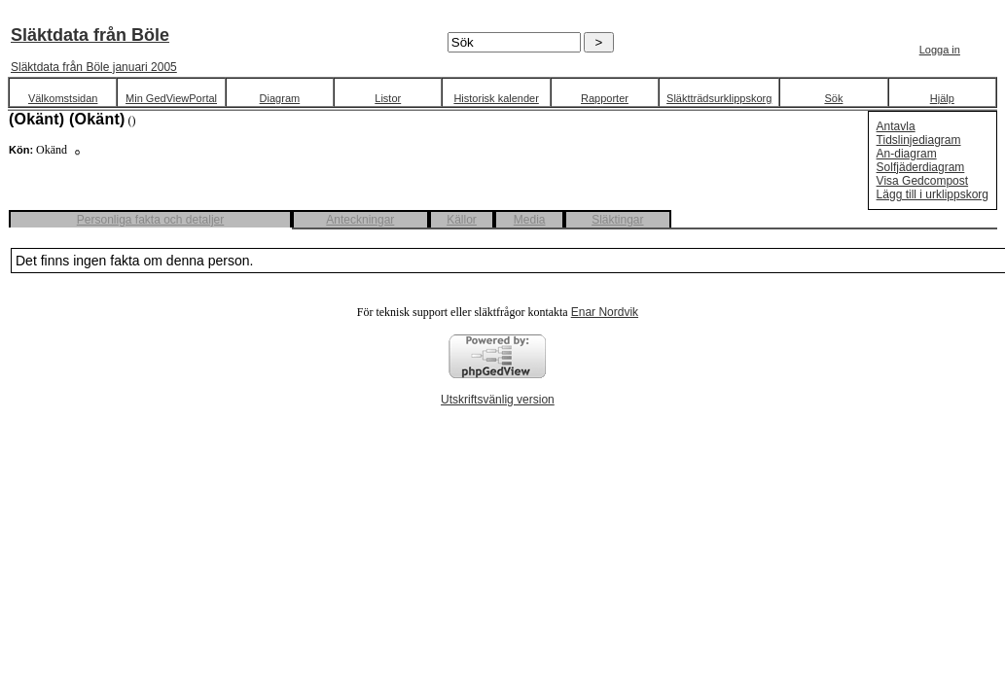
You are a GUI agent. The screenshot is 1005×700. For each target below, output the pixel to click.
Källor (462, 220)
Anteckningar (360, 220)
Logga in (939, 49)
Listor (388, 98)
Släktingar (617, 220)
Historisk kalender (495, 98)
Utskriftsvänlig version (498, 399)
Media (530, 220)
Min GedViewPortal (171, 98)
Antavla (896, 126)
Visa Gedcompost (923, 181)
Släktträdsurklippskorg (719, 98)
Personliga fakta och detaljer (150, 220)
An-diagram (907, 153)
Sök (833, 98)
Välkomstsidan (63, 98)
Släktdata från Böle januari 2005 (94, 67)
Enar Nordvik (604, 312)
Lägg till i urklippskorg (932, 194)
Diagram (280, 98)
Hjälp (942, 98)
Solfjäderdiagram (921, 167)
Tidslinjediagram (919, 140)
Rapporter (604, 98)
